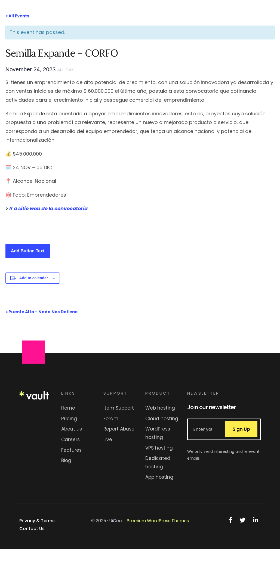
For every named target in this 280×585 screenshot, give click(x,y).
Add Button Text (27, 251)
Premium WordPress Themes (158, 521)
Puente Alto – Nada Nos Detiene (41, 312)
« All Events (17, 16)
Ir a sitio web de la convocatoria (48, 208)
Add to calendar (33, 278)
